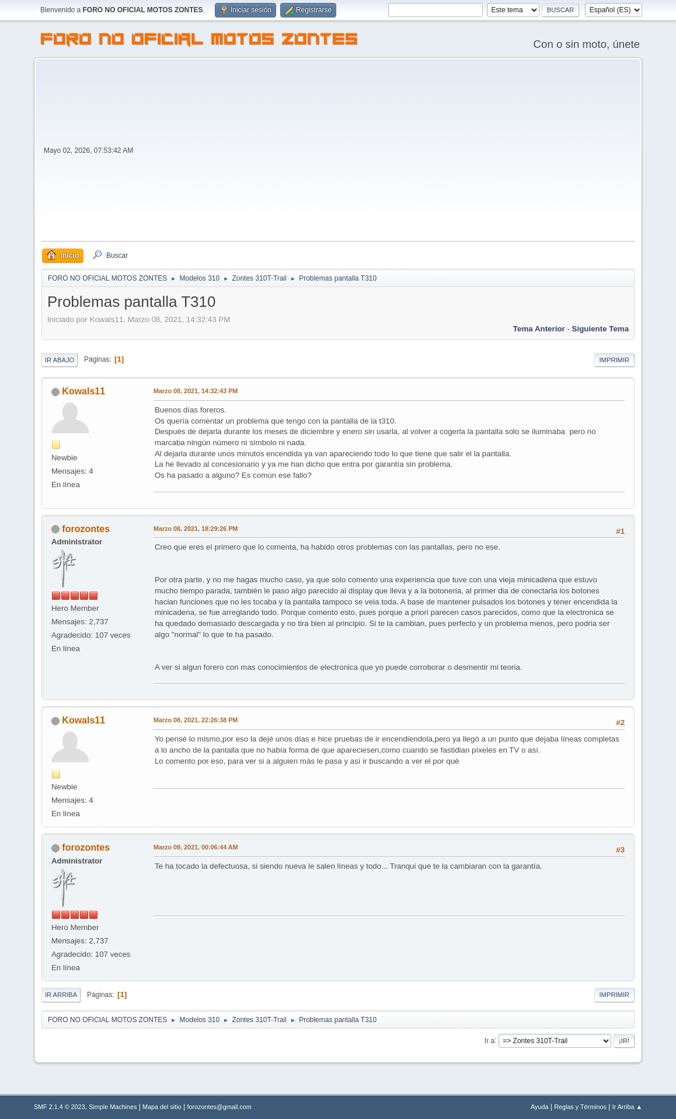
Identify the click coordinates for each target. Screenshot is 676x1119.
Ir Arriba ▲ (627, 1106)
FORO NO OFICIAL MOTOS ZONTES (199, 41)
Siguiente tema (600, 328)
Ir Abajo (59, 359)
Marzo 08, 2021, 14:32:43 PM (196, 390)
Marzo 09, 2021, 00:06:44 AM (196, 847)
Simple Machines (113, 1106)
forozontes (86, 529)
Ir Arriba (61, 994)
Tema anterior (539, 328)
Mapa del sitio (162, 1106)
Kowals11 (83, 391)
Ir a (489, 1040)
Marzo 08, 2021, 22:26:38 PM (196, 719)
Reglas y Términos (580, 1106)
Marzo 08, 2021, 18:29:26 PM (196, 528)
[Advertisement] (385, 153)
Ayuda (539, 1106)
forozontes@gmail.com (219, 1106)
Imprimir (615, 359)
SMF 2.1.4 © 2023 (59, 1106)
